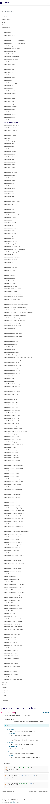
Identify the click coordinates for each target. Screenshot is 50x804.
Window (4, 684)
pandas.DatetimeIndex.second (12, 463)
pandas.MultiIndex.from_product (12, 389)
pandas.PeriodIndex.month (11, 650)
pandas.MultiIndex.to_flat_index (12, 415)
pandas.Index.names (9, 67)
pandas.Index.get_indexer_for (12, 246)
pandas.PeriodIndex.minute (11, 647)
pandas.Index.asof (9, 238)
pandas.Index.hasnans (10, 51)
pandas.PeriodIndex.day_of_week (13, 621)
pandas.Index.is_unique (10, 46)
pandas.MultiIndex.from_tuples (12, 386)
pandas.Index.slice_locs (10, 267)
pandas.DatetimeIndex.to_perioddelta (14, 563)
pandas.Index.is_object (10, 141)
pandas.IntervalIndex (9, 328)
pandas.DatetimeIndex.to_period (12, 560)
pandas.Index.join (9, 225)
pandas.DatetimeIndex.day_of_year (13, 481)
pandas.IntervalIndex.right (11, 341)
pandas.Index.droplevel (10, 175)
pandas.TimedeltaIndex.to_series (13, 597)
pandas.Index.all (8, 85)
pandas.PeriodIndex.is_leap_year (13, 645)
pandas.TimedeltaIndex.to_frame (13, 608)
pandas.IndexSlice (9, 381)
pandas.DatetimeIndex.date (11, 471)
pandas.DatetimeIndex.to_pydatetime (14, 566)
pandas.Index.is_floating (10, 127)
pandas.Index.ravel (9, 196)
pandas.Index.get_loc (9, 254)
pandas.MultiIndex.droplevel (11, 423)
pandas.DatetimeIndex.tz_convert (13, 542)
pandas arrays (6, 27)
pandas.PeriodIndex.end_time (12, 634)
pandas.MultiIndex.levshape (11, 405)
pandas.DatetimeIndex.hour (11, 457)
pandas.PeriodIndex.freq (10, 637)
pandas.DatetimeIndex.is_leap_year (13, 523)
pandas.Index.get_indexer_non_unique (14, 249)
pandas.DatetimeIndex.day (11, 455)
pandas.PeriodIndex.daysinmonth (13, 632)
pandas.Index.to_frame (10, 207)
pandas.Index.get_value (10, 259)
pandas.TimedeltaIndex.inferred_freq (14, 592)
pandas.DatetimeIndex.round (11, 547)
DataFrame (5, 24)
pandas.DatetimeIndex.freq (11, 502)
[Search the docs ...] (25, 11)
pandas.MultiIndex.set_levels (11, 410)
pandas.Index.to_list (9, 199)
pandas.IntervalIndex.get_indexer (13, 365)
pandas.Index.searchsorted (11, 215)
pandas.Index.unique (9, 164)
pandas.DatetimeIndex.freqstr (12, 505)
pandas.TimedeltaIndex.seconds (12, 581)
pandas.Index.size (9, 75)
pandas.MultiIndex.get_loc (11, 434)
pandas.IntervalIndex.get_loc (11, 362)
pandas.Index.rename (10, 151)
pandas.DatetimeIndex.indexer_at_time (14, 529)
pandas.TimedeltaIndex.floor (11, 603)
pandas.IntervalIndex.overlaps (12, 373)
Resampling (5, 690)
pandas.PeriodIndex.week (11, 663)
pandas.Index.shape (9, 61)
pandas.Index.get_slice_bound (12, 257)
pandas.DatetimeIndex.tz (10, 500)
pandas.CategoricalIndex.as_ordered (14, 317)
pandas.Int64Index (9, 273)
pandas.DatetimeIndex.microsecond (13, 465)
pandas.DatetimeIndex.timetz (12, 476)
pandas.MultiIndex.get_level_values (13, 444)
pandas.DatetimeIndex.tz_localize (13, 545)
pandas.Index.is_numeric (10, 138)
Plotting (4, 695)
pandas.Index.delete (9, 98)
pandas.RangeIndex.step (10, 286)
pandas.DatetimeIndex (10, 447)
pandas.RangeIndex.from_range (12, 288)
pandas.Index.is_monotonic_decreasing (14, 43)
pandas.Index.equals (9, 109)
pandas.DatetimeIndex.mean (11, 574)
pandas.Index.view (9, 209)
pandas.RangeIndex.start (11, 281)
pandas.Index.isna (9, 183)
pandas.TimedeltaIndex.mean (12, 611)
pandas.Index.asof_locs (10, 241)
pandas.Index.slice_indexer (11, 265)
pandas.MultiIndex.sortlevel (11, 420)
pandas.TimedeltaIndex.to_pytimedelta (14, 595)
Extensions (5, 700)
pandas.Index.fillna (9, 178)
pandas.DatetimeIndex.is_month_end (14, 510)
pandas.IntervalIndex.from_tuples (13, 333)
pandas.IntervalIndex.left (10, 339)
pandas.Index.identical (10, 114)
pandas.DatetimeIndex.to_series (12, 568)
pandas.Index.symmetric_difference (13, 236)
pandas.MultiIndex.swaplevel (11, 426)
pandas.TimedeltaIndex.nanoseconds (14, 587)
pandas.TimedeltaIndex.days (11, 579)
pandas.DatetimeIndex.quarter (12, 497)
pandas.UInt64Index (9, 275)
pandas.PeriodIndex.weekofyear (12, 669)
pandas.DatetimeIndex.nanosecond (13, 468)
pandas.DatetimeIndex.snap (11, 539)
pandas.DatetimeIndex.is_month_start (14, 508)
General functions (7, 19)
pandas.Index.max (9, 146)
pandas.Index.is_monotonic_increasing (14, 40)
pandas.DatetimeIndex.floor (11, 550)
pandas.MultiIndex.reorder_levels (13, 428)
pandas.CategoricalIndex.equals (12, 325)
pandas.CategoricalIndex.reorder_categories (16, 304)
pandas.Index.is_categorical (11, 125)
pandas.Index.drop (9, 101)
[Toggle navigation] (47, 2)
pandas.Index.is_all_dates (11, 59)
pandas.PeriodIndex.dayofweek (12, 618)
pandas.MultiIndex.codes (10, 399)
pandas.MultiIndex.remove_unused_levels (15, 431)
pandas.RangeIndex (9, 270)
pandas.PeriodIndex (9, 613)
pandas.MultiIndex (9, 378)
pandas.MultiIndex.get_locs (11, 436)
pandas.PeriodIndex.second (11, 658)
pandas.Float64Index (9, 278)
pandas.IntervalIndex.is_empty (12, 354)
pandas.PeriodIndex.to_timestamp (13, 679)
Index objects (6, 30)
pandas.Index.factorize (10, 112)
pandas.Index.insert (9, 117)
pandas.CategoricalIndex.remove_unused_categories (18, 312)
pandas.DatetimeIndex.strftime (12, 537)
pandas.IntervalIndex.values (11, 352)
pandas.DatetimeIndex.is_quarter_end (14, 515)
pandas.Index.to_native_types (12, 201)
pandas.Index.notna (9, 186)
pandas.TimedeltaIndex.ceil (11, 605)
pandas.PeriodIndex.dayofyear (12, 624)
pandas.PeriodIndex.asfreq (11, 674)
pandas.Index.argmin (9, 90)
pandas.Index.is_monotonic (11, 38)
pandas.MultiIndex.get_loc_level (12, 439)
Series (3, 22)
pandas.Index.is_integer (10, 130)
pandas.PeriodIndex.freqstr (11, 640)
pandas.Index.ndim (9, 72)
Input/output (5, 17)
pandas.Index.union (9, 230)
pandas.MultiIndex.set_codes (12, 412)
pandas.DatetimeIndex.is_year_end (13, 521)
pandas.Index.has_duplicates (12, 48)
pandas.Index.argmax (10, 93)
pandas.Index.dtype (9, 53)
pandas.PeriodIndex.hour (11, 642)
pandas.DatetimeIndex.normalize (13, 534)
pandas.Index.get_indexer (11, 244)
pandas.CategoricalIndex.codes (12, 294)
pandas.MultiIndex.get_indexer (12, 442)
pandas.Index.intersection (11, 228)
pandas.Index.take (9, 159)
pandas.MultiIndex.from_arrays (12, 383)
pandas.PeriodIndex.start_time (12, 661)
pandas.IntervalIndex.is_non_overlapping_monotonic (18, 357)
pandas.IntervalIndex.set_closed (12, 368)
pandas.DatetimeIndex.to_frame (12, 571)
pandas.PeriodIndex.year (10, 671)
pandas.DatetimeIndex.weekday (12, 494)
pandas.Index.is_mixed (10, 135)
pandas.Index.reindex (10, 149)
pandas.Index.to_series (10, 204)
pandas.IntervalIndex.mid (11, 344)
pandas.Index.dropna (9, 180)
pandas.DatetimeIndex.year (11, 449)
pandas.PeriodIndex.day (10, 616)
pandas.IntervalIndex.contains (12, 370)
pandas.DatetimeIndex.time (11, 473)
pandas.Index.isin (8, 262)
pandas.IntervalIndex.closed (11, 346)
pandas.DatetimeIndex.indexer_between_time (16, 531)
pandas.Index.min (9, 143)
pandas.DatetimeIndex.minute (12, 460)
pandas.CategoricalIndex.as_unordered (14, 320)
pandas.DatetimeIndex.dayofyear (13, 478)
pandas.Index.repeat (9, 154)
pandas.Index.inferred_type (11, 56)
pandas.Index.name (9, 64)
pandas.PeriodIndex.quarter (11, 653)
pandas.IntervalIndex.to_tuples (12, 376)
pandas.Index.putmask (10, 162)
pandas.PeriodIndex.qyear (11, 655)
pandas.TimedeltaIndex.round (12, 600)
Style (3, 692)
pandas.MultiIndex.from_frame (12, 391)
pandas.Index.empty (9, 77)
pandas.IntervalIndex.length (11, 349)
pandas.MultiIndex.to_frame (11, 418)
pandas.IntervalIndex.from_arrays (13, 331)
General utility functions (8, 698)
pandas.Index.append (10, 222)
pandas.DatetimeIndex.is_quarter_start (14, 513)
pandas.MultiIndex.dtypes (11, 407)
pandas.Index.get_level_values (12, 252)
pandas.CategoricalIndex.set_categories (15, 315)
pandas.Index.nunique (10, 167)
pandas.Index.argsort (9, 212)
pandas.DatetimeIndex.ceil (11, 552)
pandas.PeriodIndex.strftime (11, 677)
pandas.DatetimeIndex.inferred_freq (13, 526)
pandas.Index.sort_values (11, 217)
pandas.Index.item (9, 191)
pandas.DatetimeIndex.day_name (13, 558)
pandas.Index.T (8, 80)
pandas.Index (7, 32)
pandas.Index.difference (10, 233)
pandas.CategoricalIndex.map (12, 323)
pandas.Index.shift (9, 220)
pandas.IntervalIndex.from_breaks (13, 336)
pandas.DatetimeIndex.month (12, 452)
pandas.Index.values (9, 35)
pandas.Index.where (9, 156)
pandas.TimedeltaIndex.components (13, 589)
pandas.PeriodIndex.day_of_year (13, 626)
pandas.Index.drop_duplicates (12, 104)
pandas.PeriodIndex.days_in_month (13, 629)
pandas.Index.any (9, 88)
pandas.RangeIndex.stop (10, 283)
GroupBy (4, 687)
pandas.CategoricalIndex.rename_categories (16, 302)
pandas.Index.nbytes (9, 69)
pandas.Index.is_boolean (11, 122)
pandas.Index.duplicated (10, 106)
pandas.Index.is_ (8, 119)
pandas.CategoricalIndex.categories (13, 296)
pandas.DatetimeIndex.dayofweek (13, 489)
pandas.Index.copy (9, 96)
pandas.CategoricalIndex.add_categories (15, 307)
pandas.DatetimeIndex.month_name (14, 555)
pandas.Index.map (9, 193)
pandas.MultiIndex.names (11, 394)
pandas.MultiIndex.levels (10, 397)
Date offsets (5, 682)
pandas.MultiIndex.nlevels (11, 402)
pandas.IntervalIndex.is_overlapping (13, 360)
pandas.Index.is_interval (10, 133)
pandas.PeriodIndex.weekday (12, 666)
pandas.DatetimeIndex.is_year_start (13, 518)
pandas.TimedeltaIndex (10, 576)
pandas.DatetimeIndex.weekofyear (13, 484)
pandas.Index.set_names (11, 172)
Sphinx (13, 802)
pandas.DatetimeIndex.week (11, 486)
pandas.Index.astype (9, 188)
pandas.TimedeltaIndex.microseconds (14, 584)
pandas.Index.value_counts (11, 170)
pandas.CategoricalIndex (10, 291)
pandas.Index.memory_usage (12, 83)
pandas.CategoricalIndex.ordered (13, 299)
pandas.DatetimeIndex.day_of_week (14, 492)
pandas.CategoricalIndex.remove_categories (16, 310)
